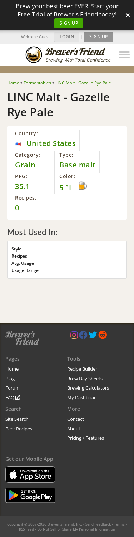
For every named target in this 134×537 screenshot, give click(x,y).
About (73, 428)
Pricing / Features (85, 438)
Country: (26, 133)
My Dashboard (83, 397)
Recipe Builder (82, 369)
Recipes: (25, 197)
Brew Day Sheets (85, 378)
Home (12, 369)
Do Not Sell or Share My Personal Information (76, 529)
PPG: (21, 176)
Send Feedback (98, 524)
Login (67, 37)
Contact (75, 419)
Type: (66, 154)
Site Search (17, 419)
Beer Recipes (18, 428)
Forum (12, 388)
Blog (10, 378)
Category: (27, 154)
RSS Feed (26, 529)
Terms (119, 524)
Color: (67, 176)
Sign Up (69, 23)
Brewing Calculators (88, 388)
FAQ (12, 397)
